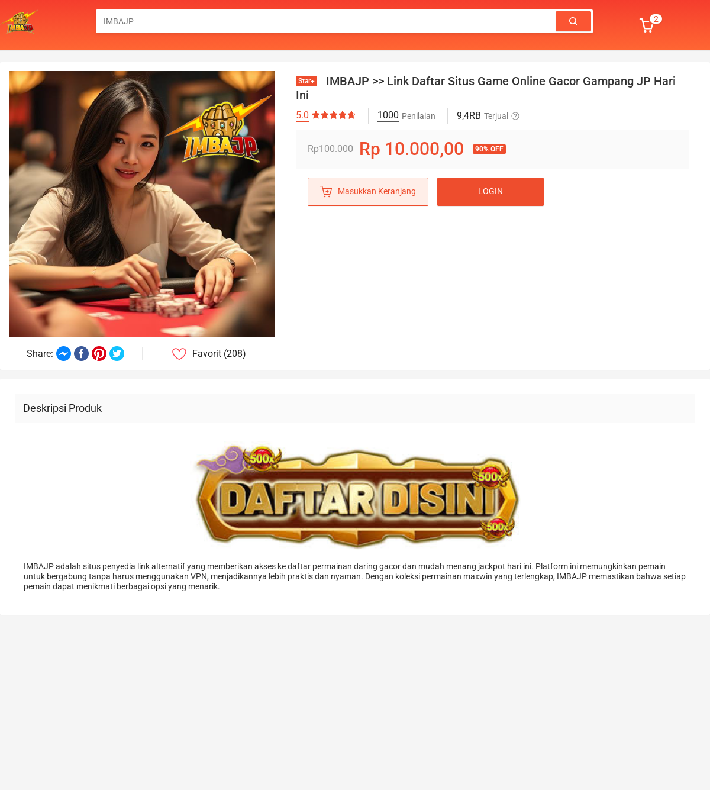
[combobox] (327, 21)
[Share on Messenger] (63, 353)
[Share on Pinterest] (99, 353)
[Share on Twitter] (116, 353)
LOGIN (490, 191)
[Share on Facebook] (81, 353)
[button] (651, 25)
